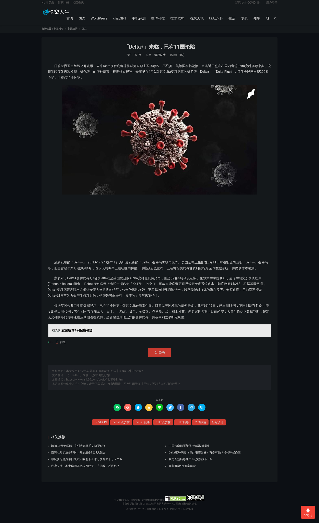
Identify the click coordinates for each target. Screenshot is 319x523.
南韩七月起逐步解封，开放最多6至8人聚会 (78, 456)
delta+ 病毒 (143, 426)
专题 (243, 21)
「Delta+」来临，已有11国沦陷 (159, 51)
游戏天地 (196, 21)
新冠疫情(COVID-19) (248, 5)
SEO (81, 21)
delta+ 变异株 (121, 426)
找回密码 (78, 5)
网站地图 (147, 504)
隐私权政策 (158, 504)
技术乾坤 (177, 21)
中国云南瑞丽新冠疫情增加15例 (189, 450)
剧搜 (63, 346)
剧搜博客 (56, 14)
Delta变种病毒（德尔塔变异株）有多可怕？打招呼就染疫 (205, 456)
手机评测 (138, 21)
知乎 (256, 21)
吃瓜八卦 (215, 21)
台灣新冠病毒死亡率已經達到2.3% (190, 463)
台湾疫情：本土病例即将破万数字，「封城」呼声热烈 (85, 470)
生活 (231, 21)
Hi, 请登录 (48, 5)
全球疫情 (200, 426)
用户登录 (271, 5)
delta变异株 (163, 426)
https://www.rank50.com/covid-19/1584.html (94, 383)
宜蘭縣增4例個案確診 (182, 470)
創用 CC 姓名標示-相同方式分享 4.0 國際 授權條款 (164, 508)
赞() (159, 356)
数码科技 (157, 21)
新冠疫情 (73, 33)
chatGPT (119, 21)
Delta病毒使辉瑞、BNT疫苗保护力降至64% (78, 450)
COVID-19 (101, 426)
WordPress (98, 21)
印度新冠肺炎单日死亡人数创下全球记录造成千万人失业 (86, 463)
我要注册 (63, 5)
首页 (69, 21)
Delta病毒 (183, 426)
